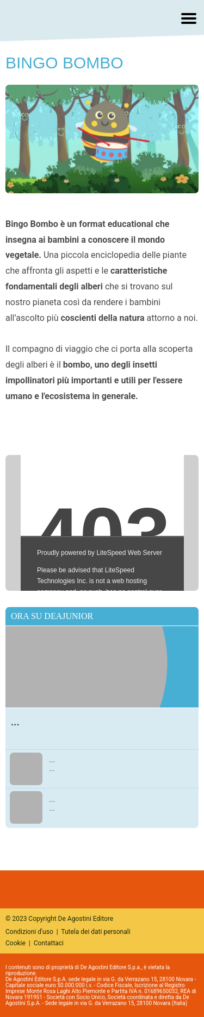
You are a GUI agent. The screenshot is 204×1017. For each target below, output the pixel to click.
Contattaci (49, 943)
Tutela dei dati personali (95, 932)
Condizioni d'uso (29, 932)
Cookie (15, 943)
